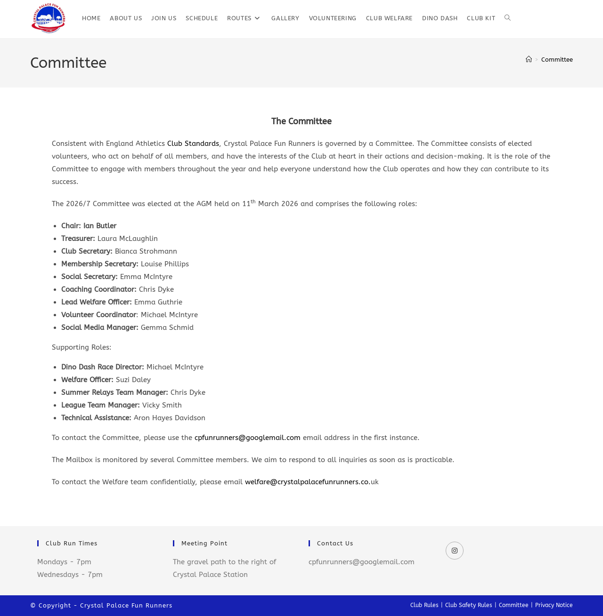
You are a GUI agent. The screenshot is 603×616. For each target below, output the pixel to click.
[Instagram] (455, 551)
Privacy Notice (554, 605)
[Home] (529, 59)
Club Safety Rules (468, 605)
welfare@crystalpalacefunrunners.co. (308, 482)
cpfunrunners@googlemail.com (248, 437)
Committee (557, 59)
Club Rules (424, 605)
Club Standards (193, 143)
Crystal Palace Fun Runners (126, 605)
